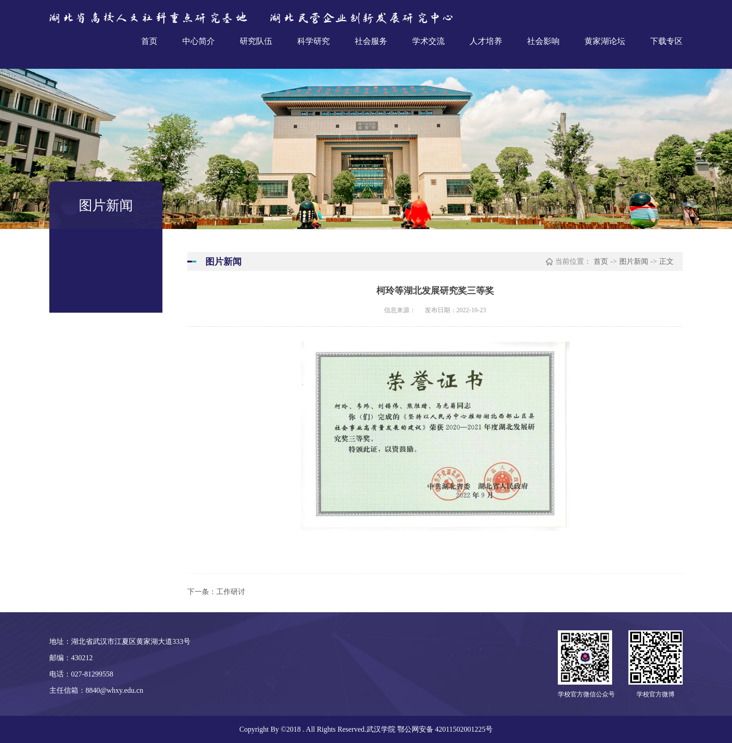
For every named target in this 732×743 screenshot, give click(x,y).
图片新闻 (633, 261)
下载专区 (666, 41)
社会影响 (543, 41)
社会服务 (371, 41)
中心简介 (198, 41)
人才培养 (486, 41)
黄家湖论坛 (605, 41)
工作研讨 (230, 591)
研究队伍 (256, 41)
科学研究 (313, 41)
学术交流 (428, 41)
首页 (149, 41)
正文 (666, 261)
